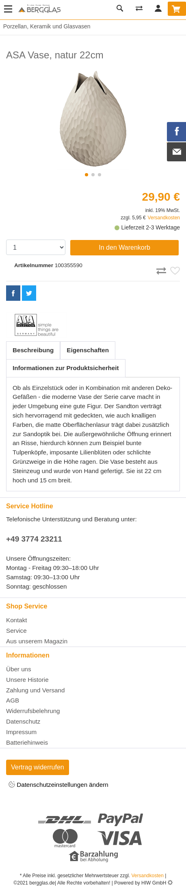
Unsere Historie (27, 679)
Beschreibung (33, 350)
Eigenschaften (88, 350)
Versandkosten (164, 218)
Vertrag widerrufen (37, 767)
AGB (12, 700)
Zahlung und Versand (35, 690)
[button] (86, 174)
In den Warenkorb (124, 247)
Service (16, 630)
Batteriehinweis (27, 742)
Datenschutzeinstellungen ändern (58, 785)
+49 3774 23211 (34, 539)
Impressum (21, 731)
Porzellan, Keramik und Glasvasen (45, 26)
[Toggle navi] (8, 9)
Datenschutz (23, 721)
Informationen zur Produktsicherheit (66, 367)
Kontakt (16, 620)
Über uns (18, 669)
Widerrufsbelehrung (33, 710)
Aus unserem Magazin (36, 641)
